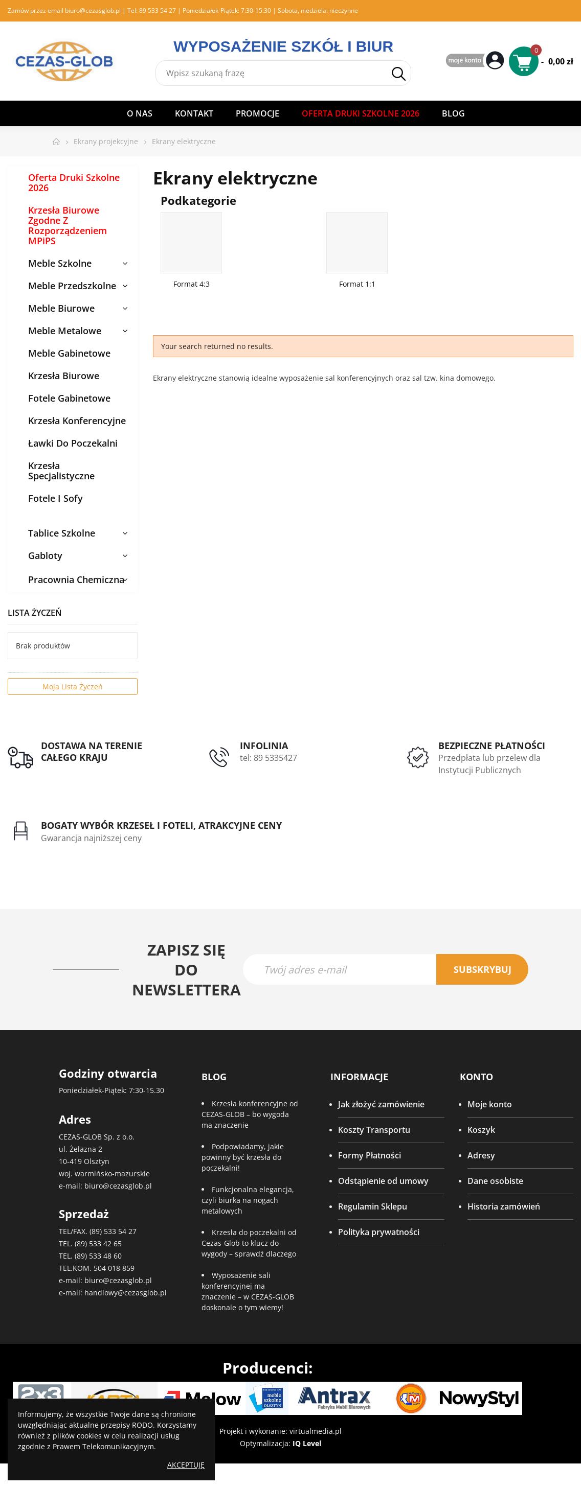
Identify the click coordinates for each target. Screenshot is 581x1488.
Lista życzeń (35, 612)
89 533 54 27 (157, 10)
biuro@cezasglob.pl (93, 10)
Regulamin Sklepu (372, 1207)
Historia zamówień (503, 1207)
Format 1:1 (357, 284)
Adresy (481, 1156)
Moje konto (489, 1105)
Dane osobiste (495, 1182)
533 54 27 (120, 1232)
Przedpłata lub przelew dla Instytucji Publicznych (489, 764)
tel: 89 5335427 (268, 757)
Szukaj (399, 74)
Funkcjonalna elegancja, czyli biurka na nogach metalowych (248, 1201)
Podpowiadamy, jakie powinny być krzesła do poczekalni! (243, 1158)
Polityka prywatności (378, 1233)
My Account (476, 61)
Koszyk (481, 1130)
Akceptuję (186, 1465)
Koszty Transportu (374, 1130)
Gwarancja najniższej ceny (91, 838)
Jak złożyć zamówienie (381, 1105)
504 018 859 (114, 1269)
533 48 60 (105, 1257)
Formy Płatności (369, 1156)
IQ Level (307, 1444)
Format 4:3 (191, 284)
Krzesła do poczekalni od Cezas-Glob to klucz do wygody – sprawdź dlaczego (249, 1244)
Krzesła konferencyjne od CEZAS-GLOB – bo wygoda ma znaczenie (250, 1115)
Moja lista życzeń (72, 686)
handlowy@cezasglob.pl (125, 1293)
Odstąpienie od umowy (383, 1182)
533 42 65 (105, 1244)
